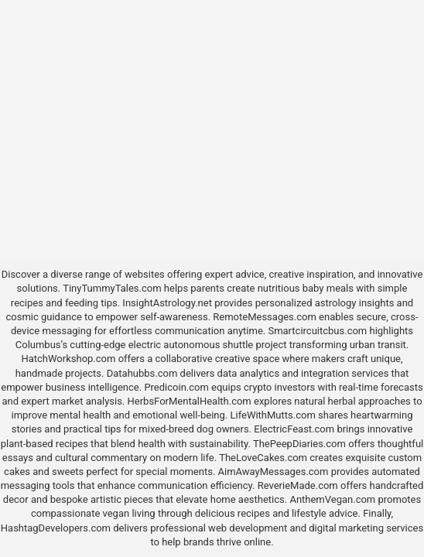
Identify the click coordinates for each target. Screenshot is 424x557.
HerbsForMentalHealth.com (189, 401)
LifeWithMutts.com (272, 415)
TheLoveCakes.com (263, 457)
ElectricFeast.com (294, 429)
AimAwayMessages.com (273, 471)
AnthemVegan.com (332, 499)
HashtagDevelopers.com (56, 528)
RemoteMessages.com (264, 317)
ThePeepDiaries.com (299, 443)
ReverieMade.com (298, 485)
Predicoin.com (176, 387)
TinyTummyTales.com (112, 288)
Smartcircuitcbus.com (317, 331)
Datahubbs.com (142, 373)
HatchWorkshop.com (68, 358)
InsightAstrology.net (167, 303)
